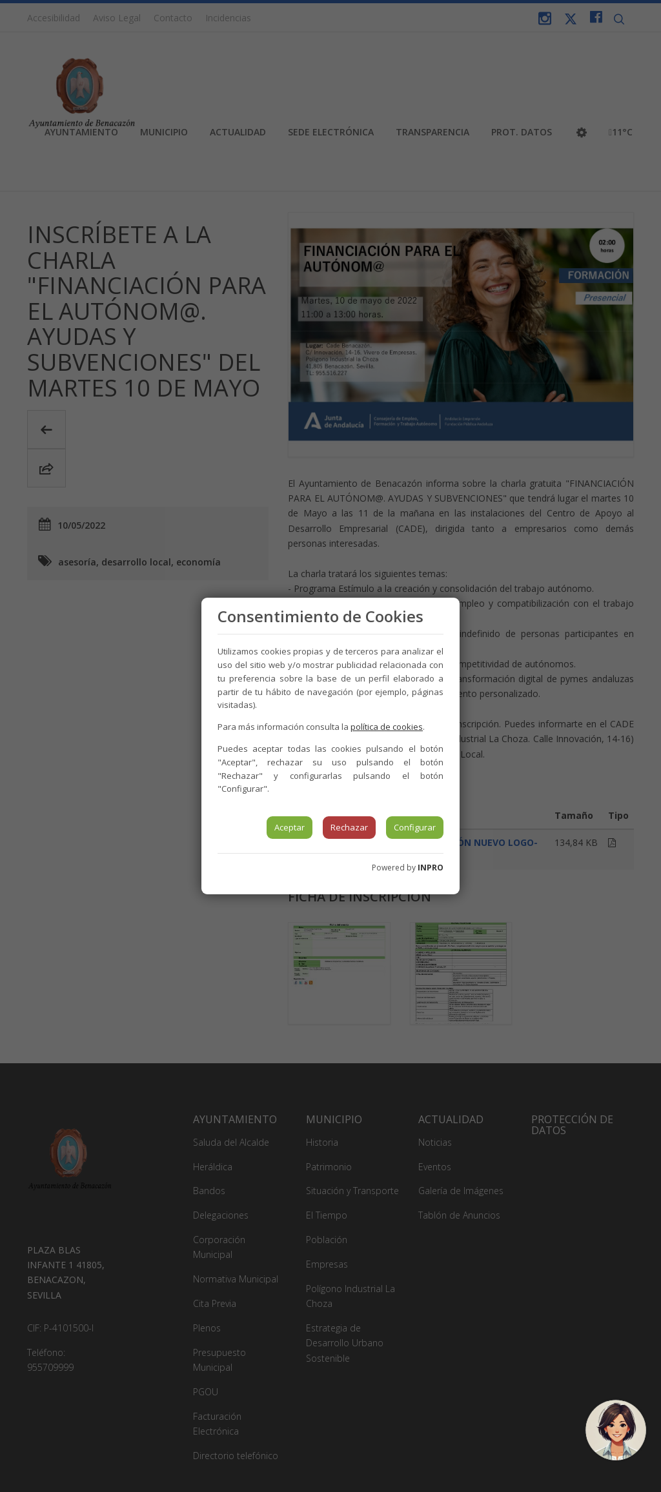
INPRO (430, 867)
